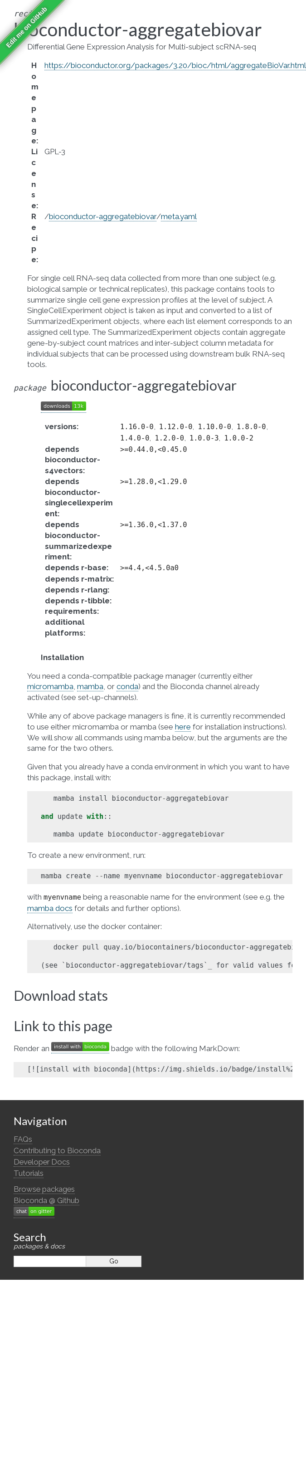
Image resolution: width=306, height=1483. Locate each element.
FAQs (23, 1139)
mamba (90, 686)
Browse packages (44, 1189)
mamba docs (50, 908)
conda (127, 686)
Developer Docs (42, 1161)
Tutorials (29, 1173)
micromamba (50, 686)
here (183, 726)
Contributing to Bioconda (57, 1150)
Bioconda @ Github (46, 1200)
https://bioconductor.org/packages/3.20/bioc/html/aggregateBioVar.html (175, 65)
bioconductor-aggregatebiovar (102, 216)
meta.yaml (179, 216)
